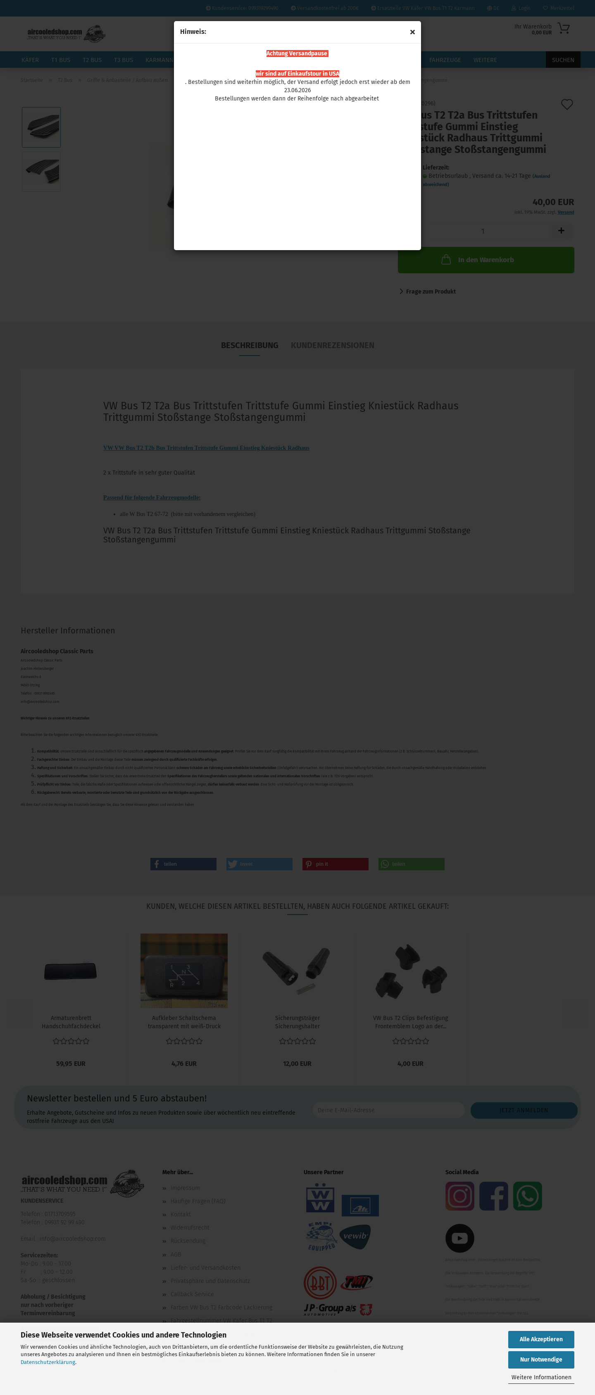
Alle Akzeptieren (541, 1339)
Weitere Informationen (541, 1377)
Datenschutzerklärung (48, 1362)
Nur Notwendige (541, 1359)
